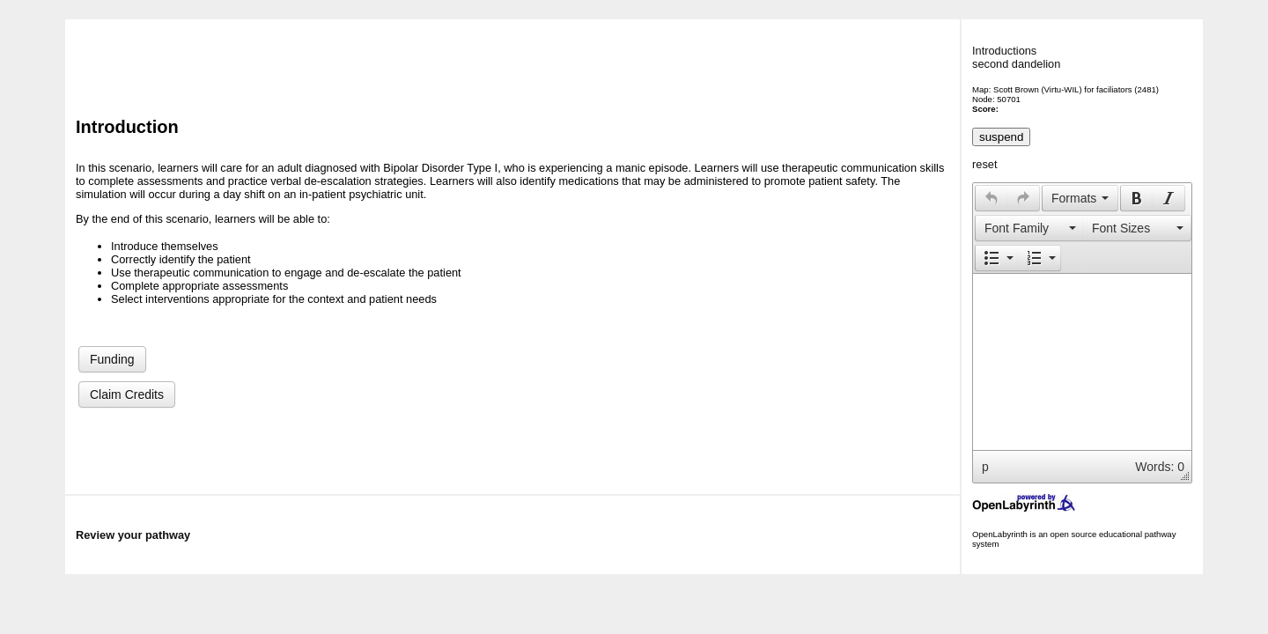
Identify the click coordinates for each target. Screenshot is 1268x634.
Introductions (1004, 50)
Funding (112, 359)
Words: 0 (1159, 467)
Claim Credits (127, 394)
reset (984, 164)
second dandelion (1016, 63)
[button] (991, 198)
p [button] (985, 467)
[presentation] (991, 198)
